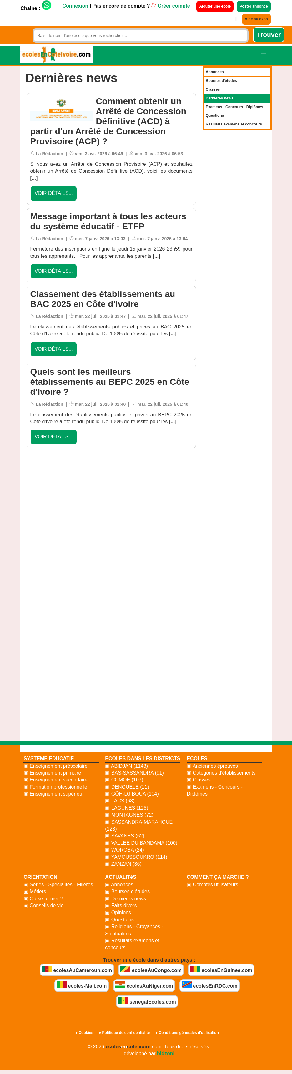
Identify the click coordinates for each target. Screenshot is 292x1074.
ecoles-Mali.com (82, 985)
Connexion (72, 5)
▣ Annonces (119, 884)
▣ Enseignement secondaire (55, 779)
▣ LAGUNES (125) (126, 808)
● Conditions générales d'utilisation (187, 1033)
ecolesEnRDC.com (210, 985)
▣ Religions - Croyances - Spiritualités (134, 930)
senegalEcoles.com (147, 1001)
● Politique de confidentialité (124, 1033)
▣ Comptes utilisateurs (212, 884)
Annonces (215, 72)
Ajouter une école (215, 6)
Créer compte (170, 5)
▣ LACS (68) (119, 800)
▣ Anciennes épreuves (212, 766)
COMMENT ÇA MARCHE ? (218, 877)
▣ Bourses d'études (127, 891)
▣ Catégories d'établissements (221, 773)
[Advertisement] (111, 536)
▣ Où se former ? (43, 898)
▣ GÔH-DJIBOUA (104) (132, 794)
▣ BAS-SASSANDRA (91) (134, 773)
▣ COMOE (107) (124, 779)
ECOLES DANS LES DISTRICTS (142, 758)
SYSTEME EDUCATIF (48, 758)
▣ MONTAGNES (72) (129, 814)
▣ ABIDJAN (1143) (126, 766)
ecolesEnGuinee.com (221, 969)
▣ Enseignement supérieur (53, 794)
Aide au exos (256, 19)
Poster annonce (254, 6)
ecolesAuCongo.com (151, 969)
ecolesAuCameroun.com (77, 969)
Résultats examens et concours (234, 124)
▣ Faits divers (121, 905)
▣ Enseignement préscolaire (55, 766)
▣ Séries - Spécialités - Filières (58, 884)
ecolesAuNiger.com (144, 985)
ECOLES (197, 758)
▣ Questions (119, 919)
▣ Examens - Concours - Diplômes (215, 790)
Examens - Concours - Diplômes (234, 107)
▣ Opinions (118, 912)
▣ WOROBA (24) (124, 850)
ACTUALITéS (120, 877)
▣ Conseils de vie (43, 905)
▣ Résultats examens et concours (132, 944)
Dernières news (220, 98)
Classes (213, 89)
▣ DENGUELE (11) (127, 787)
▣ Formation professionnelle (55, 787)
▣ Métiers (34, 891)
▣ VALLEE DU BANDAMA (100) (141, 843)
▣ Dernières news (125, 898)
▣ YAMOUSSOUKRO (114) (136, 857)
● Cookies (84, 1033)
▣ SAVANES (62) (124, 835)
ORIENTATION (40, 877)
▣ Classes (198, 779)
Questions (215, 115)
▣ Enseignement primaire (52, 773)
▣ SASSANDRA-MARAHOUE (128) (139, 825)
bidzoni (165, 1053)
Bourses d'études (221, 81)
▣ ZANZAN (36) (123, 864)
